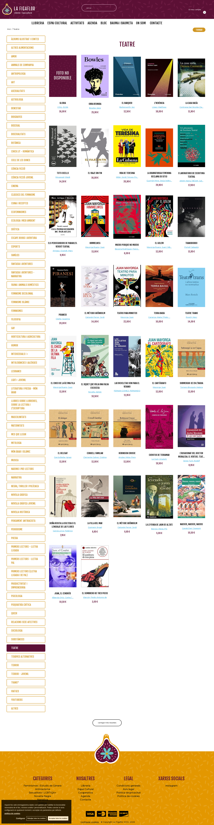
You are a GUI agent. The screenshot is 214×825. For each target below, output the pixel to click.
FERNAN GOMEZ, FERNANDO (127, 391)
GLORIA (63, 103)
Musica (15, 460)
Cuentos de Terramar (159, 454)
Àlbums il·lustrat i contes (25, 39)
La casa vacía (191, 103)
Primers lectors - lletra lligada (24, 548)
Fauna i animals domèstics (25, 284)
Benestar (16, 108)
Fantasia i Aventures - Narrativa (22, 274)
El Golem (159, 243)
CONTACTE (155, 23)
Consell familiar (95, 453)
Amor (14, 56)
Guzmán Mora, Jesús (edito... (159, 181)
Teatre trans (191, 313)
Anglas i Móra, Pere (127, 457)
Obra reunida (95, 103)
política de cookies (12, 814)
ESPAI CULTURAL (57, 23)
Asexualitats (18, 91)
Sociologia (16, 630)
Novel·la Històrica (20, 512)
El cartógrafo (159, 383)
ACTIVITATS (77, 23)
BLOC (104, 23)
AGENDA (92, 23)
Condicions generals (128, 785)
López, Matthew (159, 107)
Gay (13, 328)
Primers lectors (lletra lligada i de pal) (24, 573)
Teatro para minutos (127, 313)
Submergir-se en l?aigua (191, 383)
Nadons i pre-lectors (22, 468)
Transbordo (191, 243)
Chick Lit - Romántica (22, 151)
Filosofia (16, 319)
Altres (14, 708)
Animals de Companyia (22, 65)
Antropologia (18, 73)
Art (13, 82)
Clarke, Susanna (63, 319)
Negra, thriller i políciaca (25, 486)
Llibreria (85, 785)
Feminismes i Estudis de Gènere (42, 785)
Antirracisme (42, 789)
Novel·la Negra (42, 796)
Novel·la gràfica (19, 494)
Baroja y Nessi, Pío (159, 529)
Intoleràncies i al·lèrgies (24, 362)
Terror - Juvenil (20, 673)
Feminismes (17, 310)
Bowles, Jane (95, 108)
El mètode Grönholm (127, 523)
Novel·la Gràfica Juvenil (23, 503)
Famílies (15, 255)
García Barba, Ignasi (62, 457)
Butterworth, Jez (127, 107)
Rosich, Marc (191, 317)
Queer (14, 613)
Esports (15, 246)
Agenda (85, 796)
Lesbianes (16, 371)
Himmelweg (95, 243)
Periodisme (16, 529)
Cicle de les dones (20, 160)
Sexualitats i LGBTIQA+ (42, 792)
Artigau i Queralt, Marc (63, 251)
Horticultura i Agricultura (25, 336)
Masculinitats (18, 417)
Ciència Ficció (18, 168)
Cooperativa (85, 792)
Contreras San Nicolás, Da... (191, 107)
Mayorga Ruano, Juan (95, 247)
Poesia (14, 538)
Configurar (20, 818)
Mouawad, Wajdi (63, 177)
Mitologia (16, 442)
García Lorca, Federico (63, 531)
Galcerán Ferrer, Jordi (94, 317)
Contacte (85, 799)
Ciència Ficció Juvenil (22, 177)
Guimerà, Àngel (95, 527)
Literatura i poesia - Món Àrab (24, 390)
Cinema (14, 186)
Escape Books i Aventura (24, 237)
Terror (15, 665)
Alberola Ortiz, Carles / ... (62, 597)
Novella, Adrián (95, 392)
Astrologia (17, 99)
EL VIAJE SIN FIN (95, 173)
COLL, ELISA (62, 107)
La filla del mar (94, 523)
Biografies (16, 116)
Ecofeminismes (18, 212)
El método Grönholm (95, 313)
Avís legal (128, 789)
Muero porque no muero (127, 244)
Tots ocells (63, 173)
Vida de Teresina (127, 173)
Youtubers (17, 699)
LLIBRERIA (37, 23)
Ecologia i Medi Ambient (23, 220)
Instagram (171, 785)
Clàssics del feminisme (23, 194)
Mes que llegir (18, 434)
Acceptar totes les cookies (58, 818)
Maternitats (17, 425)
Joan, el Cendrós (62, 593)
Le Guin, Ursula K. (159, 459)
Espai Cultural (86, 789)
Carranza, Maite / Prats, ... (159, 317)
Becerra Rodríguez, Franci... (127, 249)
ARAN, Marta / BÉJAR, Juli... (191, 181)
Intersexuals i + (19, 354)
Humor (14, 345)
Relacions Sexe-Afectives (24, 622)
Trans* (15, 682)
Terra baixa (159, 313)
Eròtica (15, 229)
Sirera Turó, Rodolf (191, 461)
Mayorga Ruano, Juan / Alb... (159, 247)
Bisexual (15, 125)
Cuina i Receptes (19, 203)
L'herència (159, 103)
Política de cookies (128, 796)
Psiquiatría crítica (21, 604)
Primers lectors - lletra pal (24, 561)
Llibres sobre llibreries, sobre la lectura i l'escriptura (24, 404)
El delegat (63, 453)
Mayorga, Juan (127, 317)
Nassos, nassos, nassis (191, 524)
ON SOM (141, 23)
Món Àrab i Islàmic (20, 451)
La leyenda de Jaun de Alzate (159, 524)
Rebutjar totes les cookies (36, 818)
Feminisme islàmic (20, 302)
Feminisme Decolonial (22, 293)
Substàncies (17, 639)
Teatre (14, 647)
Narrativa (16, 477)
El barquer (127, 103)
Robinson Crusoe (127, 453)
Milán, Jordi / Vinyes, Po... (127, 177)
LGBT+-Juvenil (18, 380)
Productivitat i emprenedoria (19, 585)
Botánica (16, 142)
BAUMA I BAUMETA (121, 23)
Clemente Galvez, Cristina (94, 457)
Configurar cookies (90, 822)
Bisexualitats (18, 134)
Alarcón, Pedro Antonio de (95, 597)
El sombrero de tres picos (95, 593)
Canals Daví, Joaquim (191, 528)
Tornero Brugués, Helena (191, 387)
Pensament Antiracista (23, 520)
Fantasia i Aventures (22, 263)
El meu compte (195, 10)
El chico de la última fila (63, 383)
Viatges (15, 691)
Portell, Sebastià (191, 247)
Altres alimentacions (22, 47)
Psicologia (16, 596)
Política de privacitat (128, 792)
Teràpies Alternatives (22, 656)
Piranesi (63, 314)
